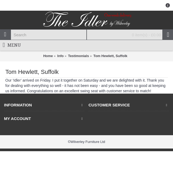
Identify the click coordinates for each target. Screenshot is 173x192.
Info (60, 56)
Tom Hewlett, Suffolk (110, 56)
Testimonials (78, 56)
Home (48, 56)
